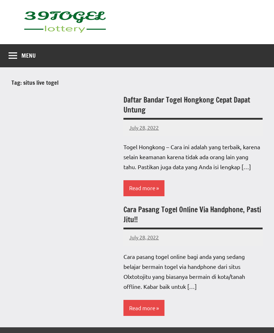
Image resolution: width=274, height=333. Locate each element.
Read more (142, 187)
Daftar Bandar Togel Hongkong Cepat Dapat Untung (186, 105)
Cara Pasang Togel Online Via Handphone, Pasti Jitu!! (192, 214)
